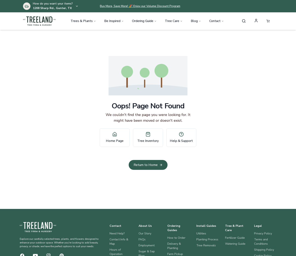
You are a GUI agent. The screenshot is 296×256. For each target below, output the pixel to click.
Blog (196, 21)
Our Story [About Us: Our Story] (145, 233)
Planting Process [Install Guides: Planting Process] (207, 239)
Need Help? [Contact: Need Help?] (117, 233)
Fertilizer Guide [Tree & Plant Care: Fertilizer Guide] (235, 238)
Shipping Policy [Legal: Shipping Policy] (264, 250)
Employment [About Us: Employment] (147, 245)
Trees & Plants (83, 21)
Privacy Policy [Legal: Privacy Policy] (263, 233)
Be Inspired (114, 21)
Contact (216, 21)
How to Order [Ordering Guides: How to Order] (176, 238)
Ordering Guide (144, 21)
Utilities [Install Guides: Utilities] (201, 233)
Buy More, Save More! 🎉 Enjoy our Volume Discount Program (140, 6)
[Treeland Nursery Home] (38, 227)
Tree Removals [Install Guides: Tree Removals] (206, 245)
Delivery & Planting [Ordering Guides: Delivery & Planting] (174, 246)
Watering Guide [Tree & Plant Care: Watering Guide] (235, 244)
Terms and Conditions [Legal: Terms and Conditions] (261, 241)
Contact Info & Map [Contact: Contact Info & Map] (119, 241)
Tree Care (174, 21)
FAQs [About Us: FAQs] (142, 239)
